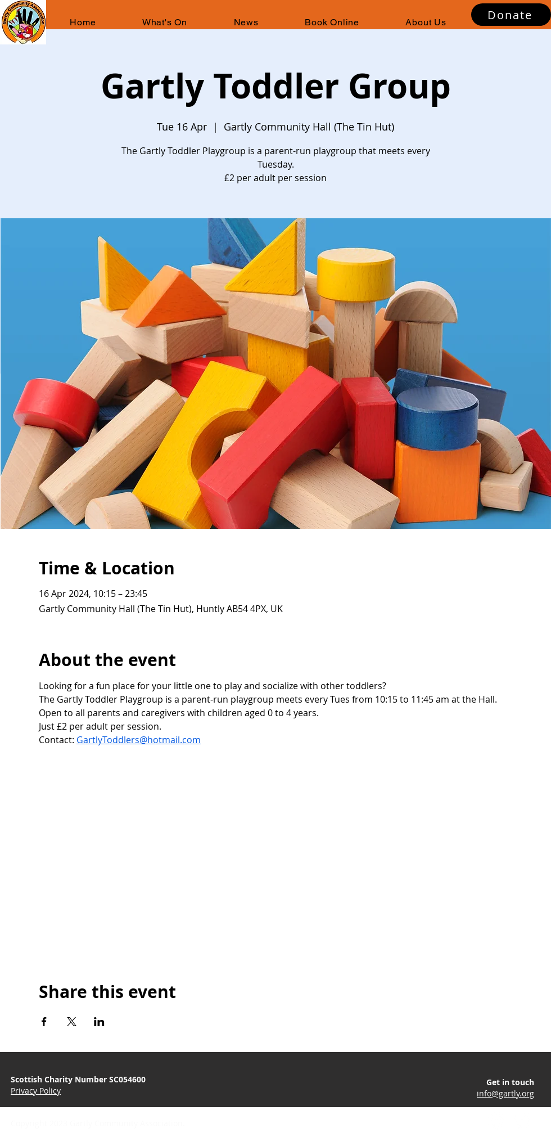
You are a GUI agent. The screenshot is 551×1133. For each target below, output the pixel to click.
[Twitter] (523, 1121)
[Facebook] (496, 1121)
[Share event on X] (71, 1021)
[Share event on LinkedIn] (99, 1021)
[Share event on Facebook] (44, 1021)
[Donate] (511, 14)
